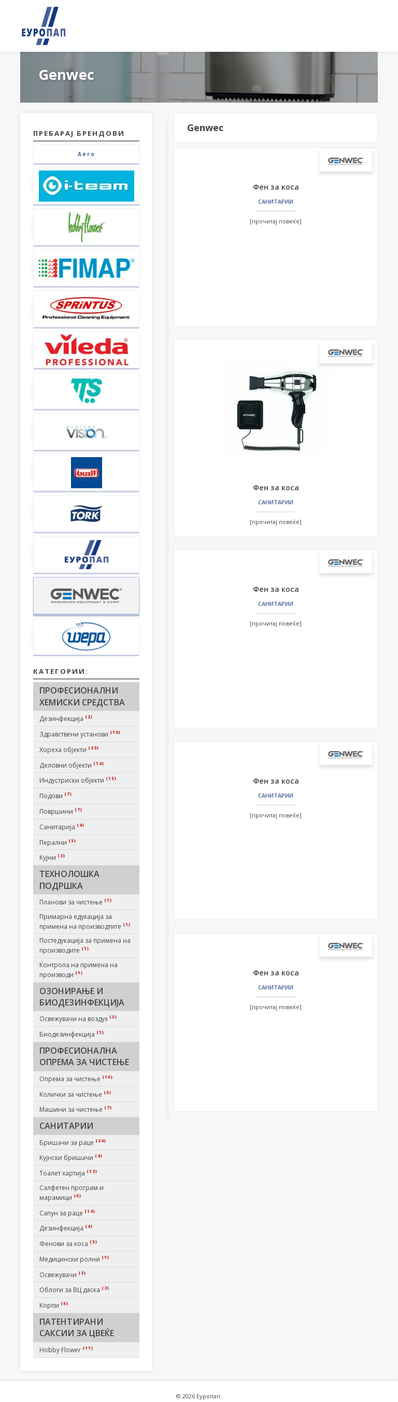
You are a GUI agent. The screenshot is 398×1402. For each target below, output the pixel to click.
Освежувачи (62, 1274)
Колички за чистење (75, 1094)
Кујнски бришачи (71, 1157)
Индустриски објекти (78, 780)
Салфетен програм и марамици (71, 1192)
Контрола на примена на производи (78, 969)
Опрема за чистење (76, 1078)
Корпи (53, 1305)
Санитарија (61, 826)
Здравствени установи (80, 734)
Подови (55, 795)
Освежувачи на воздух (78, 1018)
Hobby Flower (66, 1349)
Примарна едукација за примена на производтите (85, 921)
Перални (57, 842)
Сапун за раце (67, 1212)
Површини (60, 811)
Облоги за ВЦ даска (74, 1289)
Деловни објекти (71, 765)
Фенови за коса (68, 1243)
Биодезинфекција (71, 1034)
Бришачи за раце (72, 1142)
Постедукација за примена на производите (85, 945)
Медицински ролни (74, 1259)
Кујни (52, 857)
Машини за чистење (75, 1109)
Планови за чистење (75, 902)
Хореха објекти (69, 749)
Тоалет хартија (68, 1173)
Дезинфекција (66, 718)
